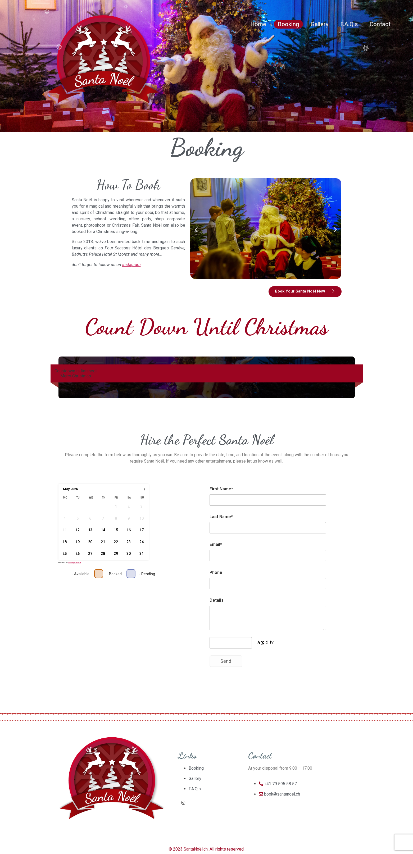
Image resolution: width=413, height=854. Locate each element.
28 (103, 554)
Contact (380, 24)
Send (225, 661)
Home (258, 24)
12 (77, 530)
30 (128, 554)
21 (103, 542)
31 (141, 554)
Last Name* (221, 516)
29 (116, 554)
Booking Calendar (74, 563)
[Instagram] (183, 803)
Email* (216, 544)
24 (141, 542)
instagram (131, 264)
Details (217, 600)
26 (77, 554)
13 (90, 530)
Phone (216, 572)
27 (90, 554)
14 (103, 530)
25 (64, 554)
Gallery (320, 24)
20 (90, 542)
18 (64, 542)
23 (128, 542)
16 (128, 530)
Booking (288, 24)
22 (116, 542)
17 (141, 530)
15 (116, 530)
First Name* (221, 488)
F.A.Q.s (349, 24)
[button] (196, 229)
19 (77, 542)
